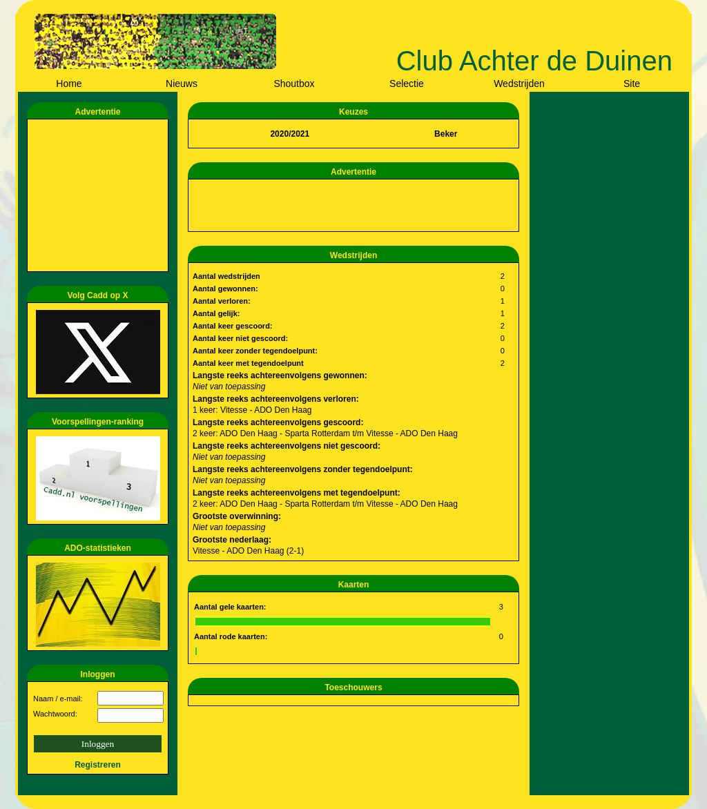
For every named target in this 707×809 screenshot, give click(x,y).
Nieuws (181, 83)
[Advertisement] (100, 195)
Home (68, 83)
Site (631, 83)
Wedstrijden (519, 83)
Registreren (98, 765)
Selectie (406, 83)
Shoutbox (293, 83)
